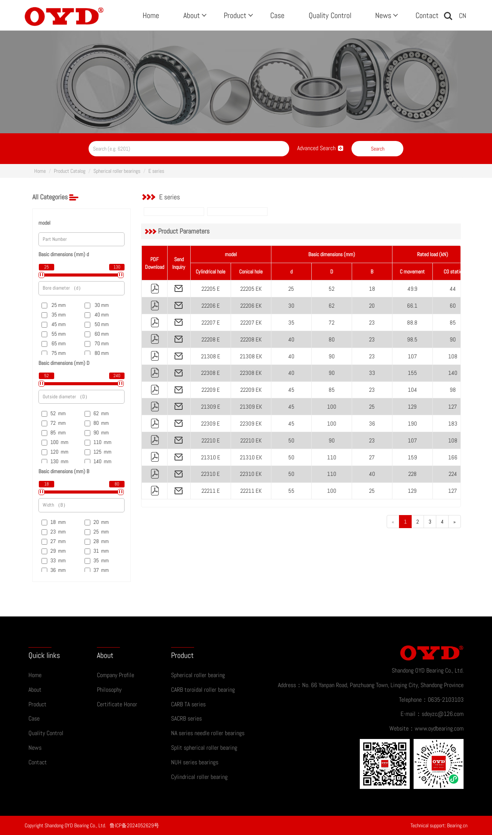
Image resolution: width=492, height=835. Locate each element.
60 (453, 305)
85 (453, 322)
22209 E (210, 389)
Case (277, 15)
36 (372, 423)
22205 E (210, 288)
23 (372, 322)
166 (452, 457)
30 (291, 305)
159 (412, 457)
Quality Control (330, 15)
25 (291, 288)
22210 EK (251, 440)
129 (412, 406)
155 (412, 372)
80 (332, 339)
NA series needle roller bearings (207, 733)
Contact (427, 15)
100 (331, 406)
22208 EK (251, 339)
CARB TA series (188, 704)
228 (412, 473)
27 (372, 457)
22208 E (210, 339)
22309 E (210, 423)
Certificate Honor (117, 704)
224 (453, 473)
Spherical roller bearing (198, 675)
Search (377, 148)
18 (372, 288)
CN (462, 15)
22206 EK (251, 305)
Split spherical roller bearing (204, 748)
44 (453, 288)
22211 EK (251, 490)
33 (372, 372)
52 (331, 288)
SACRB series (186, 718)
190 (412, 423)
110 (331, 457)
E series (156, 170)
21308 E (210, 356)
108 (452, 356)
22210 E (210, 440)
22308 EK (251, 372)
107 (412, 356)
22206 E (210, 305)
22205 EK (251, 288)
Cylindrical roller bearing (199, 777)
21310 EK (251, 457)
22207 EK (251, 322)
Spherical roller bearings (116, 170)
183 (452, 423)
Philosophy (109, 690)
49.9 (412, 288)
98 (453, 389)
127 (452, 406)
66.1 (412, 305)
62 (331, 305)
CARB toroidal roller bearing (203, 690)
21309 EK (251, 406)
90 (453, 339)
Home (151, 15)
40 (291, 339)
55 (291, 490)
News (385, 15)
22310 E (210, 473)
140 (452, 372)
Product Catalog (69, 170)
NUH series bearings (194, 762)
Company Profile (115, 675)
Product (237, 15)
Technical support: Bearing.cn (439, 825)
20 (372, 305)
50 (291, 440)
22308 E (210, 372)
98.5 (412, 339)
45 (291, 389)
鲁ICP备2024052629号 (134, 825)
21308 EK (251, 356)
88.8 (412, 322)
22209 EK (251, 389)
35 (291, 322)
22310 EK (251, 473)
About (194, 15)
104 (412, 389)
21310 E (210, 457)
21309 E (210, 406)
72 (331, 322)
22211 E (210, 490)
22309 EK (251, 423)
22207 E (210, 322)
